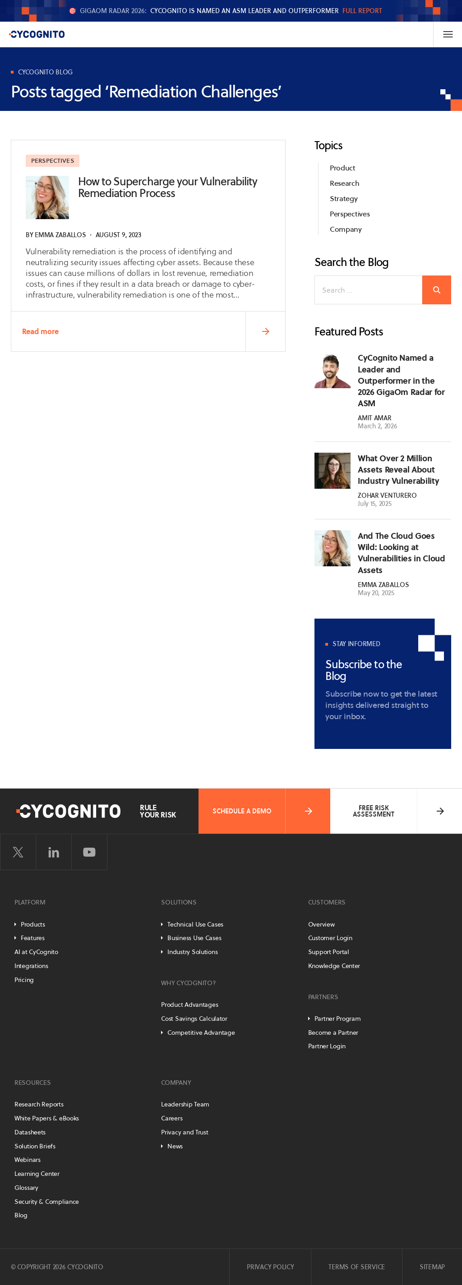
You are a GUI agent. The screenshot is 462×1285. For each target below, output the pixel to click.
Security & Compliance (46, 1201)
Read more (153, 332)
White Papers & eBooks (46, 1118)
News (175, 1146)
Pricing (24, 979)
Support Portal (328, 951)
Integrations (31, 965)
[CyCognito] (36, 34)
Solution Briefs (34, 1146)
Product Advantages (189, 1004)
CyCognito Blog (45, 72)
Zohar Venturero (387, 496)
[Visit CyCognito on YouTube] (89, 852)
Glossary (26, 1187)
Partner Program (337, 1018)
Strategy (343, 198)
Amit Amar (374, 418)
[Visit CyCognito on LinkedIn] (54, 852)
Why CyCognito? (188, 983)
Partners (323, 997)
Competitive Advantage (201, 1032)
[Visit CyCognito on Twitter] (18, 852)
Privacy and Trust (184, 1132)
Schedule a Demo (263, 811)
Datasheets (30, 1132)
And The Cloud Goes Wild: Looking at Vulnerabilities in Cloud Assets (401, 553)
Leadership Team (185, 1104)
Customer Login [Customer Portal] (330, 937)
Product (343, 168)
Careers (171, 1118)
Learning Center (37, 1173)
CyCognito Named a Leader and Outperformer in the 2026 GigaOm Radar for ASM (401, 380)
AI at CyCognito (36, 951)
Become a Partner (333, 1032)
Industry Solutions (192, 951)
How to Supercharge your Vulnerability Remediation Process (167, 187)
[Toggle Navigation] (447, 34)
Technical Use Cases (195, 924)
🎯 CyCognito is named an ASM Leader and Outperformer (225, 10)
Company (346, 229)
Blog (21, 1215)
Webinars (27, 1159)
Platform (30, 902)
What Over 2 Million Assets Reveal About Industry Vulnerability (398, 469)
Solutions (178, 902)
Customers (327, 902)
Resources (32, 1082)
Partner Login (327, 1046)
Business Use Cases (194, 937)
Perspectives (53, 160)
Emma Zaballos (60, 234)
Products (33, 924)
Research (344, 183)
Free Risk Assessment (399, 811)
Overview (321, 924)
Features (33, 937)
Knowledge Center (334, 965)
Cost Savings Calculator (194, 1018)
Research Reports (39, 1104)
